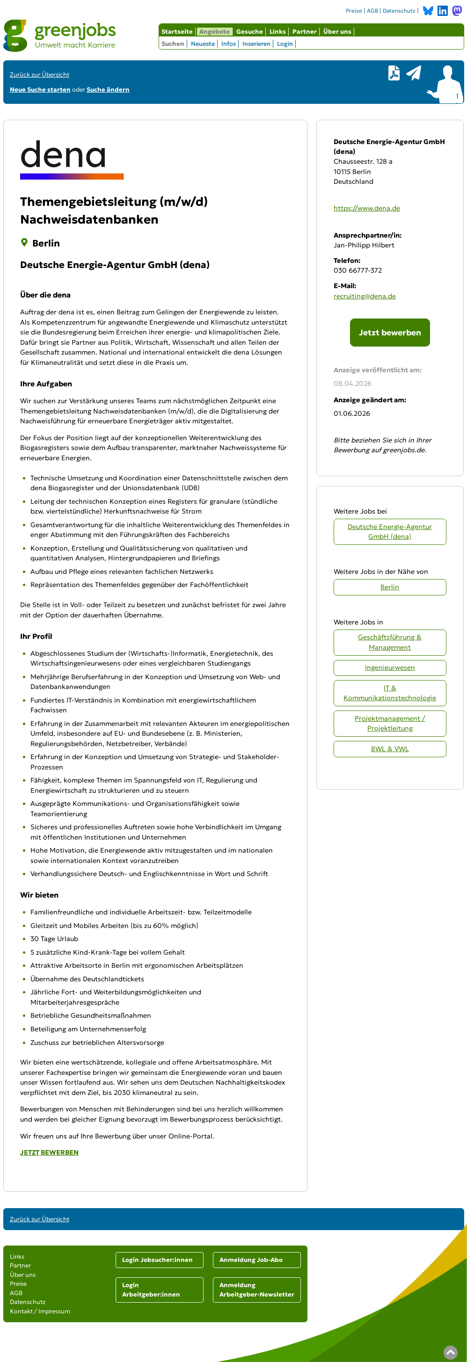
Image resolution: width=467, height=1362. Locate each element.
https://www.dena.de (367, 208)
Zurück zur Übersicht (39, 75)
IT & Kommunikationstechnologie (389, 693)
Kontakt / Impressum (40, 1311)
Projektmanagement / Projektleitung (390, 723)
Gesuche (249, 32)
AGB (372, 10)
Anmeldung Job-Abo (251, 1260)
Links (278, 32)
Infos (228, 44)
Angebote (214, 32)
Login (285, 44)
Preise (354, 10)
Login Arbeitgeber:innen (151, 1289)
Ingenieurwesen (390, 667)
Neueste (203, 44)
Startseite (177, 32)
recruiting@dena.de (365, 296)
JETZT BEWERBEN (49, 1152)
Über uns (337, 32)
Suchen (172, 44)
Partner (304, 32)
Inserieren (256, 44)
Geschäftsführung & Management (390, 642)
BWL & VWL (390, 749)
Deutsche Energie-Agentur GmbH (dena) (390, 531)
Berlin (389, 587)
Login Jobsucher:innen (157, 1260)
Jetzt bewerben (390, 332)
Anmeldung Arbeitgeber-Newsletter (256, 1289)
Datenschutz (399, 10)
